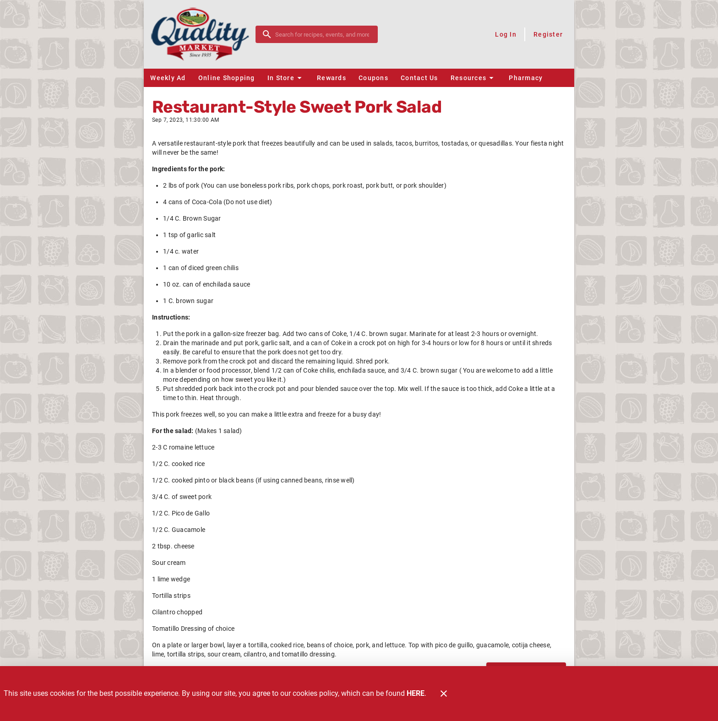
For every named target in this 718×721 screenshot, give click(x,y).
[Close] (443, 693)
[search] (323, 34)
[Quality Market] (202, 34)
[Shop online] (440, 34)
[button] (285, 78)
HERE (415, 693)
